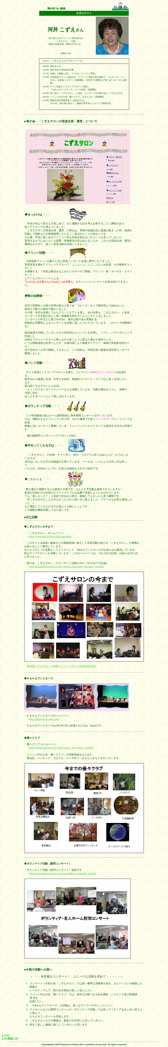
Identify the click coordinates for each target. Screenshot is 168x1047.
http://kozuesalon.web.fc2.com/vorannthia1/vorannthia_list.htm (62, 873)
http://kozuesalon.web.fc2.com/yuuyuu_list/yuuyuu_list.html (61, 747)
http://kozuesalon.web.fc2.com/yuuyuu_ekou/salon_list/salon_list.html (66, 566)
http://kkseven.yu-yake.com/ (44, 719)
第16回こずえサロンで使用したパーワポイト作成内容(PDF (61, 666)
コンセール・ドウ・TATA (87, 264)
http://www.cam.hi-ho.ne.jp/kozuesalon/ (50, 536)
